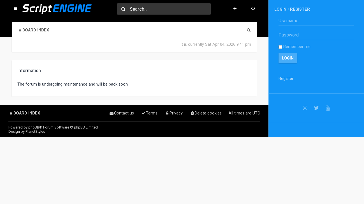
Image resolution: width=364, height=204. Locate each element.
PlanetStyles (35, 131)
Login (280, 9)
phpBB (33, 127)
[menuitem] (253, 9)
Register (300, 9)
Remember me (294, 46)
